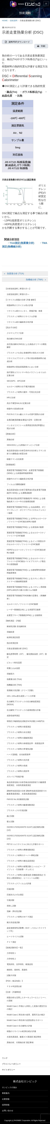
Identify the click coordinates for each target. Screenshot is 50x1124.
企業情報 (5, 1099)
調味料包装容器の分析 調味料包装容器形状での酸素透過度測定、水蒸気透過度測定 (27, 792)
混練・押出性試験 (14, 911)
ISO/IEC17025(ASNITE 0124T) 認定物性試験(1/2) (25, 828)
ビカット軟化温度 (14, 663)
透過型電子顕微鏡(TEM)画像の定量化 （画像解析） (26, 597)
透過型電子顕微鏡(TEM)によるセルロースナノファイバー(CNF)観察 (26, 534)
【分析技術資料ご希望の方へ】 (18, 289)
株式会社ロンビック (25, 1081)
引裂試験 (10, 900)
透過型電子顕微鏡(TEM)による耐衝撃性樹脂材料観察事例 (26, 571)
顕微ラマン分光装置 (15, 459)
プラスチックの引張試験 (17, 810)
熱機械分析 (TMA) (34, 279)
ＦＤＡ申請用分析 (14, 986)
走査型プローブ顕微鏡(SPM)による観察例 (24, 615)
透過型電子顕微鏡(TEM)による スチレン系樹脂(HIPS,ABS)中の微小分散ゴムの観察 (26, 588)
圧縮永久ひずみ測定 (15, 895)
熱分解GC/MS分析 (14, 339)
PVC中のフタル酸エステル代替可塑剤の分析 (25, 414)
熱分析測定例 (12, 643)
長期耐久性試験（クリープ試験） (21, 690)
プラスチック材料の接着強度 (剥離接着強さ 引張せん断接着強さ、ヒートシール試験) (26, 876)
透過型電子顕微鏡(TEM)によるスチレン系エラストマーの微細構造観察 (26, 580)
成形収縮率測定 (13, 716)
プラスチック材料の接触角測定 (20, 738)
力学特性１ (11, 953)
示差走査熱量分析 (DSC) (17, 648)
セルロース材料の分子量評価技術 (21, 386)
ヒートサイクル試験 (15, 936)
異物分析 (10, 439)
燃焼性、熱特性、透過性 (17, 970)
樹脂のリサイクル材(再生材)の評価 (21, 1031)
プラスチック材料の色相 (17, 766)
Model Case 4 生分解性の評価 (19, 1026)
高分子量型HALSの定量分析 (18, 403)
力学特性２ (11, 959)
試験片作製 (11, 975)
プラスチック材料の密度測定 (19, 727)
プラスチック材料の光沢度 (18, 760)
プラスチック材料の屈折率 (18, 771)
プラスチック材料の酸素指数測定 (21, 805)
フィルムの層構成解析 (16, 484)
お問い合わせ (7, 1111)
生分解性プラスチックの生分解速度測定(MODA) (23, 703)
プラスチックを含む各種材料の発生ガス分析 (25, 353)
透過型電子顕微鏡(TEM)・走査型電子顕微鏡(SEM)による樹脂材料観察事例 (25, 471)
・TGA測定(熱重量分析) (20, 243)
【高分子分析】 (11, 327)
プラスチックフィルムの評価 (19, 883)
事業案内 (5, 1093)
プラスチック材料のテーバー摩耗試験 (23, 855)
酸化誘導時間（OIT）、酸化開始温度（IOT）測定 (27, 655)
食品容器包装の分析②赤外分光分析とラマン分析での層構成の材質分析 (26, 452)
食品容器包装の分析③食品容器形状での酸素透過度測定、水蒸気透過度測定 (26, 783)
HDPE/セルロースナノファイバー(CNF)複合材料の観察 (26, 551)
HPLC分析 (11, 397)
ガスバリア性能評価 (15, 777)
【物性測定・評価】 (13, 621)
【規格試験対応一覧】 (14, 948)
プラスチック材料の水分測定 (19, 732)
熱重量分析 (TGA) (15, 273)
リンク (5, 1058)
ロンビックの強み (9, 1087)
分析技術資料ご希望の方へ (18, 294)
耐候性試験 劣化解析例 (16, 626)
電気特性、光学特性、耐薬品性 (20, 964)
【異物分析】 (10, 434)
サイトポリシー (8, 1070)
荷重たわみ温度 (13, 668)
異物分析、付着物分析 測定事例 (20, 1042)
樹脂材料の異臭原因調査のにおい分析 (23, 367)
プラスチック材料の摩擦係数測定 (21, 850)
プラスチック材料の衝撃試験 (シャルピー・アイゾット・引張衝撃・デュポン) (26, 867)
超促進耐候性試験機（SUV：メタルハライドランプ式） (26, 929)
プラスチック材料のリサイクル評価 (22, 316)
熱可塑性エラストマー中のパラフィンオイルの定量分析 (26, 373)
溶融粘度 (10, 632)
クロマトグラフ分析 (15, 333)
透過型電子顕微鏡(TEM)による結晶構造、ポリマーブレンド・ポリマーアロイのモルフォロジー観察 (26, 510)
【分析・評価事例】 (13, 992)
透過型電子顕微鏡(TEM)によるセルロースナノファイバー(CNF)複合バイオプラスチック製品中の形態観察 (26, 561)
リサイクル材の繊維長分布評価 (20, 322)
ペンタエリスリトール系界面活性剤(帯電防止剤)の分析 (26, 426)
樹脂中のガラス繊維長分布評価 (20, 479)
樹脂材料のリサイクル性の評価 (20, 305)
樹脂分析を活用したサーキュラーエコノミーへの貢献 (26, 999)
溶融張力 (10, 674)
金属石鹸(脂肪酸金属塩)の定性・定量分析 (24, 420)
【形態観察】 (10, 465)
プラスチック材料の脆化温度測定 (21, 861)
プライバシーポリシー (11, 1064)
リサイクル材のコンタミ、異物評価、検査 (24, 311)
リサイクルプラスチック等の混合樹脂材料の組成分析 (26, 359)
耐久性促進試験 (13, 922)
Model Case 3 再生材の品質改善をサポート (25, 1020)
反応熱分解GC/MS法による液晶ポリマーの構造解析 (27, 345)
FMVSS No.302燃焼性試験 (18, 799)
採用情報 (5, 1105)
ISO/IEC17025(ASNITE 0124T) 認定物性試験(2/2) (25, 837)
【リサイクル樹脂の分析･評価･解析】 (21, 300)
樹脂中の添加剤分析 (15, 409)
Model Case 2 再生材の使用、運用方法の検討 (26, 1015)
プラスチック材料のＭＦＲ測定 (20, 917)
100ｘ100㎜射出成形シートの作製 (21, 696)
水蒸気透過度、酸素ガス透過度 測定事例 (24, 1037)
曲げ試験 (10, 816)
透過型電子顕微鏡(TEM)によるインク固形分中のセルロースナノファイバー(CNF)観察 (26, 542)
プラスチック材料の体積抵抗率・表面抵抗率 (25, 743)
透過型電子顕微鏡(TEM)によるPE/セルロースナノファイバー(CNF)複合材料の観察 (27, 520)
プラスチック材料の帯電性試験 (20, 749)
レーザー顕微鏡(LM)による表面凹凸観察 (24, 610)
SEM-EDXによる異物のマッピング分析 (23, 445)
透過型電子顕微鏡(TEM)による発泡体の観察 (25, 527)
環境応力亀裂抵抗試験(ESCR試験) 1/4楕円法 (25, 721)
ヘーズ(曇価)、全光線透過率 (18, 754)
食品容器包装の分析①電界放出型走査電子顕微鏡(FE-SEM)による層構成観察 (26, 491)
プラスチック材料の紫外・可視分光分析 (23, 392)
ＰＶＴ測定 (11, 942)
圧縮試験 (10, 889)
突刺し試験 (11, 906)
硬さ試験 (10, 821)
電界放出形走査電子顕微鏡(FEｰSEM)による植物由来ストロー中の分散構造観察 (26, 499)
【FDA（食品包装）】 (14, 981)
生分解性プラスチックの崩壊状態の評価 (23, 710)
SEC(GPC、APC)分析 (16, 381)
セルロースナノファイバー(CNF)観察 (22, 604)
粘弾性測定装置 (13, 637)
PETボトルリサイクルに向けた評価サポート (25, 844)
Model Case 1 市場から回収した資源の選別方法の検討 (27, 1007)
